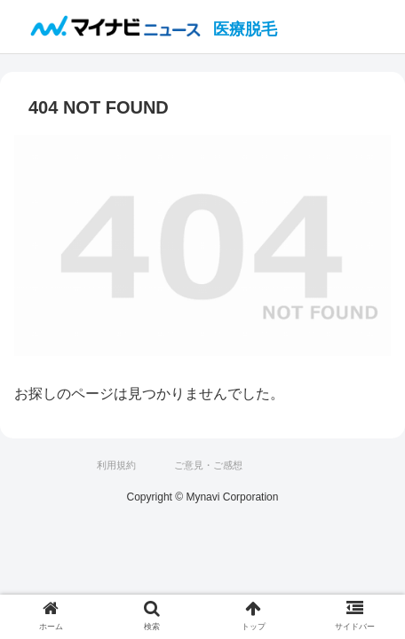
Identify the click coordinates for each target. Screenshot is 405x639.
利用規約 (116, 465)
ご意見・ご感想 (208, 465)
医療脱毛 (245, 29)
